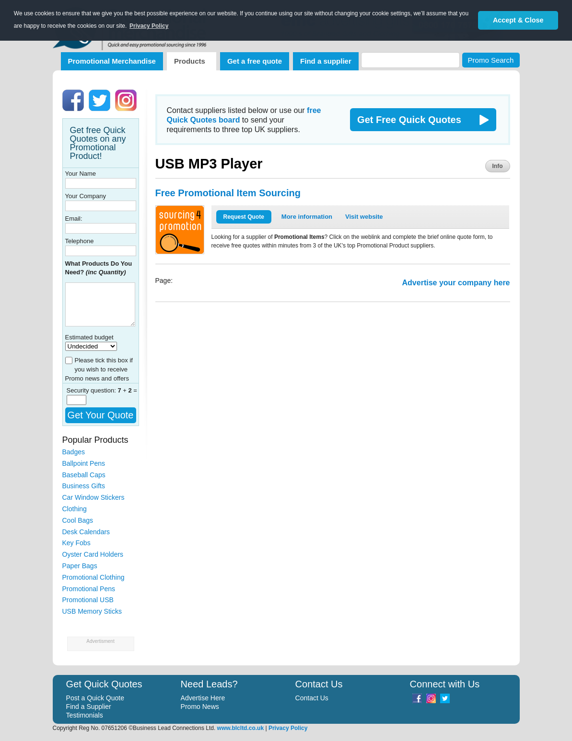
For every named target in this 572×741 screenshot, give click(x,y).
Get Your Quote (101, 415)
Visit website (364, 216)
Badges (73, 452)
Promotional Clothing (93, 577)
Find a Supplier (88, 706)
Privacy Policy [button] (148, 25)
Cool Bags (77, 520)
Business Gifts (83, 486)
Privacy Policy (287, 728)
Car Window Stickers (93, 497)
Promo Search (491, 60)
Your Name (80, 173)
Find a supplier (325, 61)
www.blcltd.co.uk (240, 728)
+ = (127, 390)
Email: (73, 218)
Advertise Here (203, 698)
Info (497, 166)
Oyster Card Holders (93, 554)
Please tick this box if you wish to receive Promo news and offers (99, 369)
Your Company (85, 196)
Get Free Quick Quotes (409, 119)
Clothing (74, 509)
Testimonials (84, 715)
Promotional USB (88, 600)
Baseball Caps (83, 475)
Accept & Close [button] (518, 20)
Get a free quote (254, 61)
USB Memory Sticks (92, 611)
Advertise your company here (456, 283)
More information (306, 216)
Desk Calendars (86, 532)
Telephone (79, 241)
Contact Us (311, 698)
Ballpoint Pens (83, 463)
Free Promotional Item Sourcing (228, 193)
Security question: (92, 390)
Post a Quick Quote (95, 698)
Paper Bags (79, 566)
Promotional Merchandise (112, 61)
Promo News (200, 706)
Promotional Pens (89, 589)
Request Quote (243, 216)
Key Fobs (76, 543)
